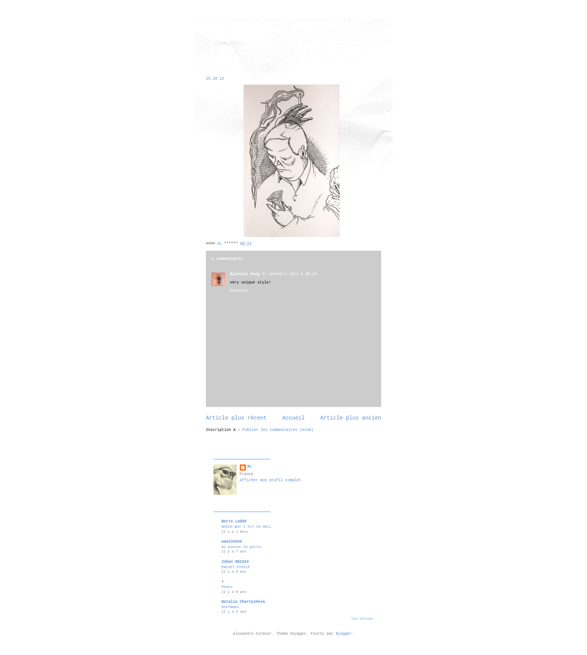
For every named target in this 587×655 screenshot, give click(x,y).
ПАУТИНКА (230, 607)
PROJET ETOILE (235, 567)
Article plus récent (236, 418)
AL (249, 466)
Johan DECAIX (235, 562)
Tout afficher (362, 618)
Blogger (344, 634)
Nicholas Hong (245, 274)
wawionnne (231, 542)
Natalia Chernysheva (243, 602)
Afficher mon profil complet (271, 480)
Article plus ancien (350, 418)
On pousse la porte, (242, 547)
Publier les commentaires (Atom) (277, 430)
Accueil (293, 418)
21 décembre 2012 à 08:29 (289, 274)
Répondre (239, 291)
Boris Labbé (234, 521)
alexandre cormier (221, 39)
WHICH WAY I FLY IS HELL (246, 527)
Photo (227, 587)
